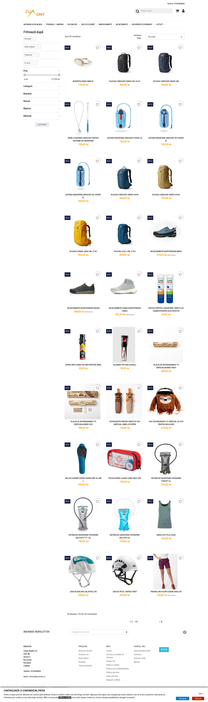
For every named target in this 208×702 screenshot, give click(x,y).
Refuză (198, 698)
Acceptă (182, 698)
